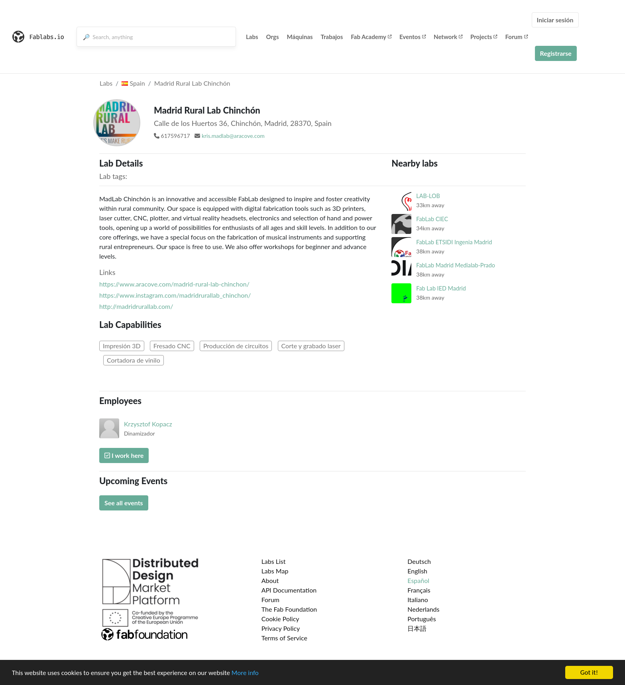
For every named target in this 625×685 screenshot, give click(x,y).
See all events (123, 502)
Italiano (417, 599)
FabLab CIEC (432, 219)
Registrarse (556, 53)
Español (418, 580)
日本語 (416, 628)
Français (418, 590)
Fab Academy (371, 36)
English (417, 571)
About (270, 580)
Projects (483, 36)
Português (421, 618)
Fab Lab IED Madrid (441, 288)
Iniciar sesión (555, 20)
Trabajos (332, 36)
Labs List (273, 561)
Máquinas (300, 36)
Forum (516, 36)
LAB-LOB (428, 195)
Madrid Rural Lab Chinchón (192, 83)
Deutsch (419, 561)
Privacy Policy (280, 628)
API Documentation (289, 590)
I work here (123, 455)
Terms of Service (284, 638)
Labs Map (275, 571)
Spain (133, 83)
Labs (252, 36)
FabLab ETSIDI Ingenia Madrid (454, 242)
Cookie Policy (280, 618)
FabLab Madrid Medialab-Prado (455, 265)
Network (448, 36)
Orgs (272, 36)
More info (245, 674)
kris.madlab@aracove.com (233, 135)
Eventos (412, 36)
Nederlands (423, 609)
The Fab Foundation (289, 609)
